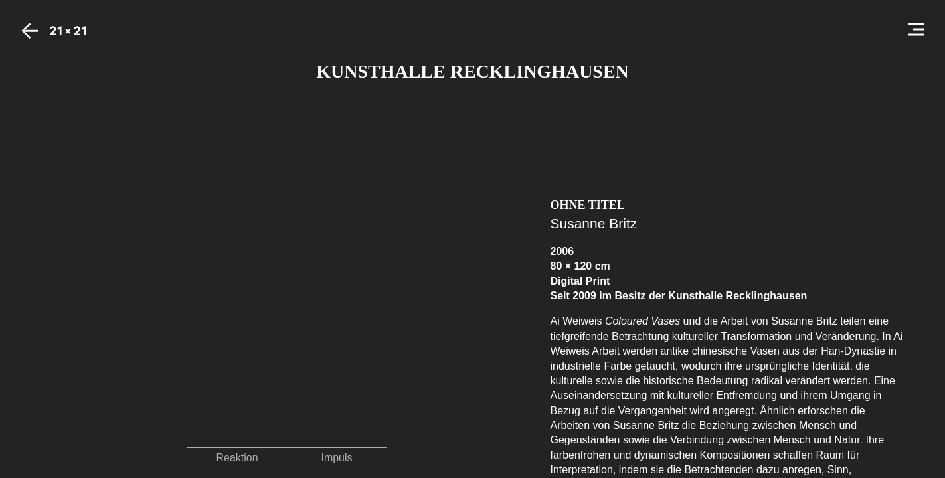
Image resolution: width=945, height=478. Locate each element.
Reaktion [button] (237, 457)
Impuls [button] (336, 457)
